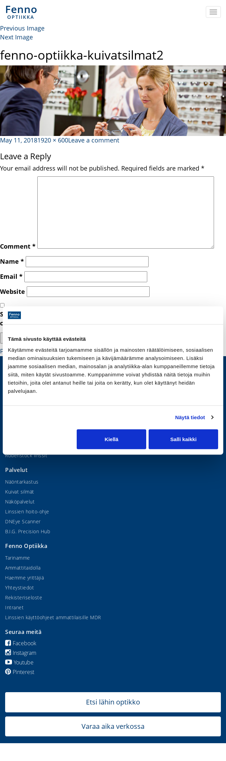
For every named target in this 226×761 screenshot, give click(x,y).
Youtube (19, 662)
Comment (18, 246)
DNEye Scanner (23, 521)
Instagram (20, 653)
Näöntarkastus (22, 481)
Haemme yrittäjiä (24, 577)
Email (11, 276)
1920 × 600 (52, 140)
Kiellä (111, 439)
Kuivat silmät (19, 491)
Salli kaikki (183, 439)
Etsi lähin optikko (113, 702)
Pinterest (19, 672)
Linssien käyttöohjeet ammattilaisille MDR (53, 617)
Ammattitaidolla (23, 567)
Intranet (14, 607)
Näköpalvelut (20, 501)
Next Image (16, 37)
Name (12, 261)
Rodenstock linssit (26, 455)
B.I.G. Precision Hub (27, 531)
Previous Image (22, 28)
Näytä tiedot (190, 417)
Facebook (20, 643)
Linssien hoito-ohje (27, 511)
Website (12, 291)
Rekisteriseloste (23, 597)
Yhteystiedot (19, 587)
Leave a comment (93, 140)
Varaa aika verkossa (113, 726)
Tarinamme (17, 557)
